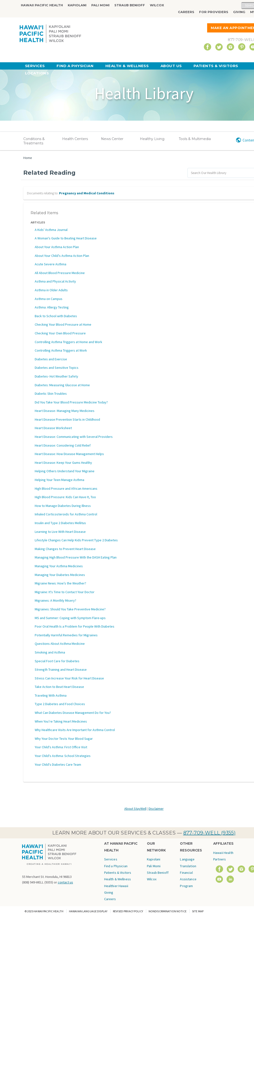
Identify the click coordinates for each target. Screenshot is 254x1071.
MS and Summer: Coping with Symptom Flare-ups (70, 618)
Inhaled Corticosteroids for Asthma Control (66, 514)
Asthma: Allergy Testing (52, 307)
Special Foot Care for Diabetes (57, 661)
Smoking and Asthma (50, 652)
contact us (65, 882)
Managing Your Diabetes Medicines (60, 575)
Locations (37, 73)
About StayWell (135, 808)
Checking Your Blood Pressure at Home (63, 324)
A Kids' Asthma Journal (51, 230)
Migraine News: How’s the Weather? (60, 583)
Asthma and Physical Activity (55, 281)
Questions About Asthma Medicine (60, 643)
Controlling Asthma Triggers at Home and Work (68, 342)
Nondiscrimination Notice (167, 911)
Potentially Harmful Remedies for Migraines (66, 635)
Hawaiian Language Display (88, 911)
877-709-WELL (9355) (209, 833)
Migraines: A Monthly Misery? (55, 600)
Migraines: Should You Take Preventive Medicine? (70, 609)
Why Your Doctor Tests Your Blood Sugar (64, 738)
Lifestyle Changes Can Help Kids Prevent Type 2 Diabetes (76, 540)
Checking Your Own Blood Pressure (60, 333)
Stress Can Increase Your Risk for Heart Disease (69, 678)
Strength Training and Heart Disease (61, 669)
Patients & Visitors (216, 65)
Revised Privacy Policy (128, 911)
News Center (112, 139)
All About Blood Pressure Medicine (60, 273)
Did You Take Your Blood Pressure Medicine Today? (71, 402)
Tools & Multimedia (195, 139)
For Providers (213, 12)
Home (27, 158)
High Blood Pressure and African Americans (66, 488)
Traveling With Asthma (51, 695)
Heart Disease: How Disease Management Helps (69, 454)
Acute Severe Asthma (50, 264)
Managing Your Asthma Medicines (59, 566)
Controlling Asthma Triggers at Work (61, 350)
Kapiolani (77, 5)
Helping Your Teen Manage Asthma (59, 480)
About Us (171, 65)
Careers (186, 12)
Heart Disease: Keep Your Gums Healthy (63, 462)
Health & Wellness (127, 65)
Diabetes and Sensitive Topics (56, 367)
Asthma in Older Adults (51, 290)
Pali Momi (100, 5)
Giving (239, 12)
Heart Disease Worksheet (53, 428)
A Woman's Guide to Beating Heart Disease (66, 238)
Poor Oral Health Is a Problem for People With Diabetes (74, 626)
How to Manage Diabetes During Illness (63, 506)
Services (35, 65)
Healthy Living (152, 139)
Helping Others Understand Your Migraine (64, 471)
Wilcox (157, 5)
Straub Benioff (129, 5)
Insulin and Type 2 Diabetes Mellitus (60, 523)
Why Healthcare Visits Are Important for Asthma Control (75, 730)
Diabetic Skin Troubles (51, 393)
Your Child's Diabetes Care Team (58, 764)
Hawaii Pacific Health (42, 5)
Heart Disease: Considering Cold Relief (63, 445)
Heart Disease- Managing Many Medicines (64, 411)
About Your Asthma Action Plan (57, 247)
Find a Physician (75, 65)
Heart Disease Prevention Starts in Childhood (67, 419)
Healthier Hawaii (116, 886)
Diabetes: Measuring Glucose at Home (62, 385)
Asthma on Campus (48, 299)
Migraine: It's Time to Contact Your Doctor (64, 592)
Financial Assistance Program (188, 879)
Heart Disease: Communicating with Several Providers (74, 436)
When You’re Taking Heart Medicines (61, 721)
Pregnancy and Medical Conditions (86, 193)
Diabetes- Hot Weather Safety (56, 376)
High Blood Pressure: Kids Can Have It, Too (65, 497)
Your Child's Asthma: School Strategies (63, 756)
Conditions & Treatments (34, 141)
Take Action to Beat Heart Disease (59, 687)
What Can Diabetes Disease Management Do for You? (73, 712)
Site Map (197, 911)
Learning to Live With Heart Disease (60, 531)
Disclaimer (156, 808)
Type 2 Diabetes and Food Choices (60, 704)
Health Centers (75, 139)
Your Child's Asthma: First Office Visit (61, 747)
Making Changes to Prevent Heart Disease (65, 549)
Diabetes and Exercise (51, 359)
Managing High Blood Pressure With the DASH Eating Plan (76, 557)
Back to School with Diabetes (56, 316)
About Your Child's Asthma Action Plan (62, 255)
